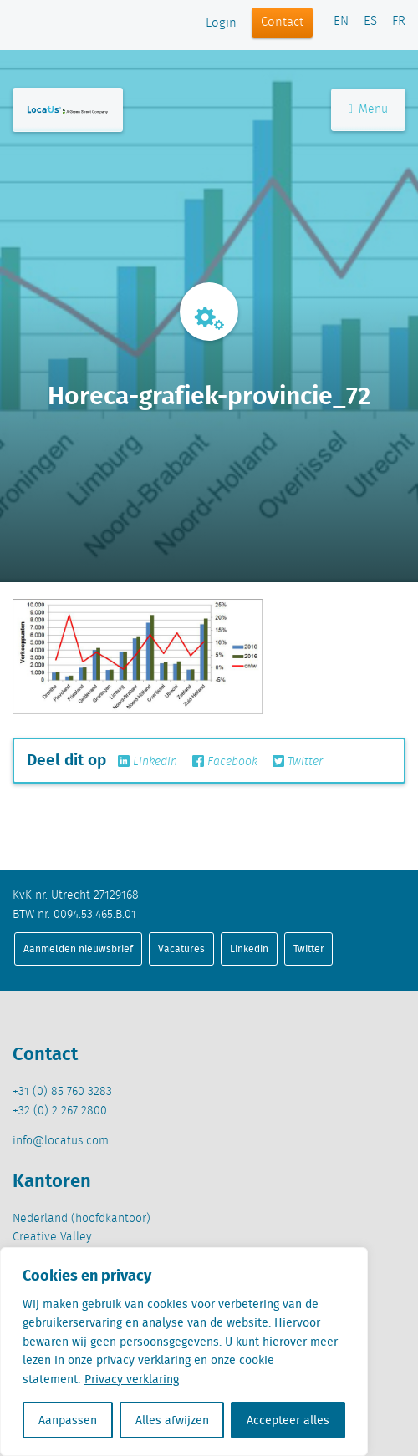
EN (341, 22)
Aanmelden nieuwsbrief (78, 948)
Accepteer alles (288, 1420)
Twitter (298, 761)
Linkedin (147, 761)
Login (221, 23)
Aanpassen (67, 1420)
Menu (368, 109)
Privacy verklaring (131, 1379)
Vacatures (181, 948)
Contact (282, 23)
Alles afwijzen (172, 1420)
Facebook (224, 761)
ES (370, 22)
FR (398, 22)
